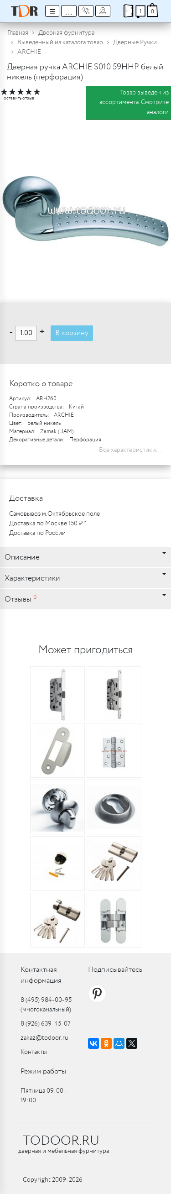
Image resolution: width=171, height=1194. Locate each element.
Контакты (34, 1052)
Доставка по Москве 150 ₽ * (47, 523)
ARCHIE (29, 52)
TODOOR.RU (61, 1141)
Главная (17, 32)
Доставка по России (37, 533)
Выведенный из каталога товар (60, 42)
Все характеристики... (130, 450)
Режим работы (43, 1071)
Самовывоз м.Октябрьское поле (54, 513)
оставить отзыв (19, 98)
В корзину (71, 333)
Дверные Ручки (135, 42)
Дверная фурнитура (66, 32)
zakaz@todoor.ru (44, 1037)
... (69, 11)
